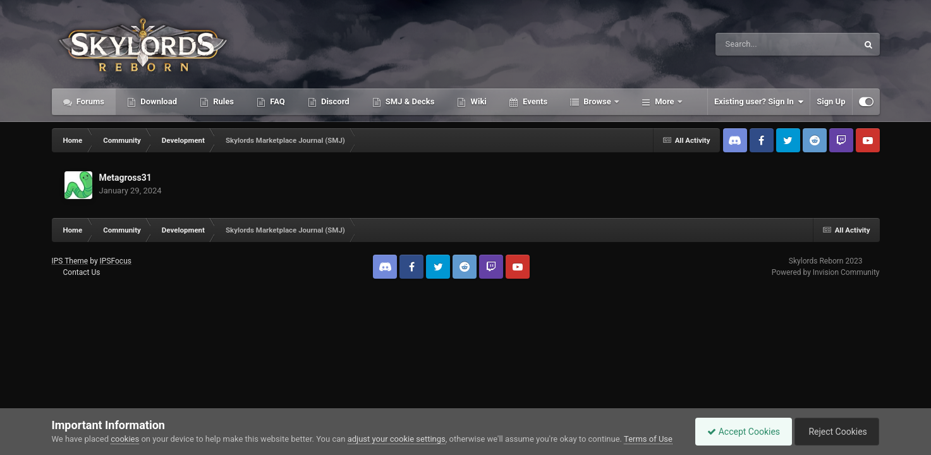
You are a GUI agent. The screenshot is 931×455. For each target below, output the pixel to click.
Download (157, 101)
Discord (334, 101)
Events (534, 101)
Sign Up (831, 101)
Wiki (477, 101)
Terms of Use (648, 439)
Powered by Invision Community (826, 272)
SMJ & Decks (409, 101)
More (664, 101)
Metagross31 (125, 178)
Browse (597, 101)
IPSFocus (115, 261)
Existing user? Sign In (758, 101)
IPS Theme (70, 261)
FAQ (276, 101)
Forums (90, 101)
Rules (222, 101)
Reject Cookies (835, 432)
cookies (125, 439)
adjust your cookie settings (397, 439)
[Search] (754, 44)
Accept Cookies (740, 432)
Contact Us (81, 272)
